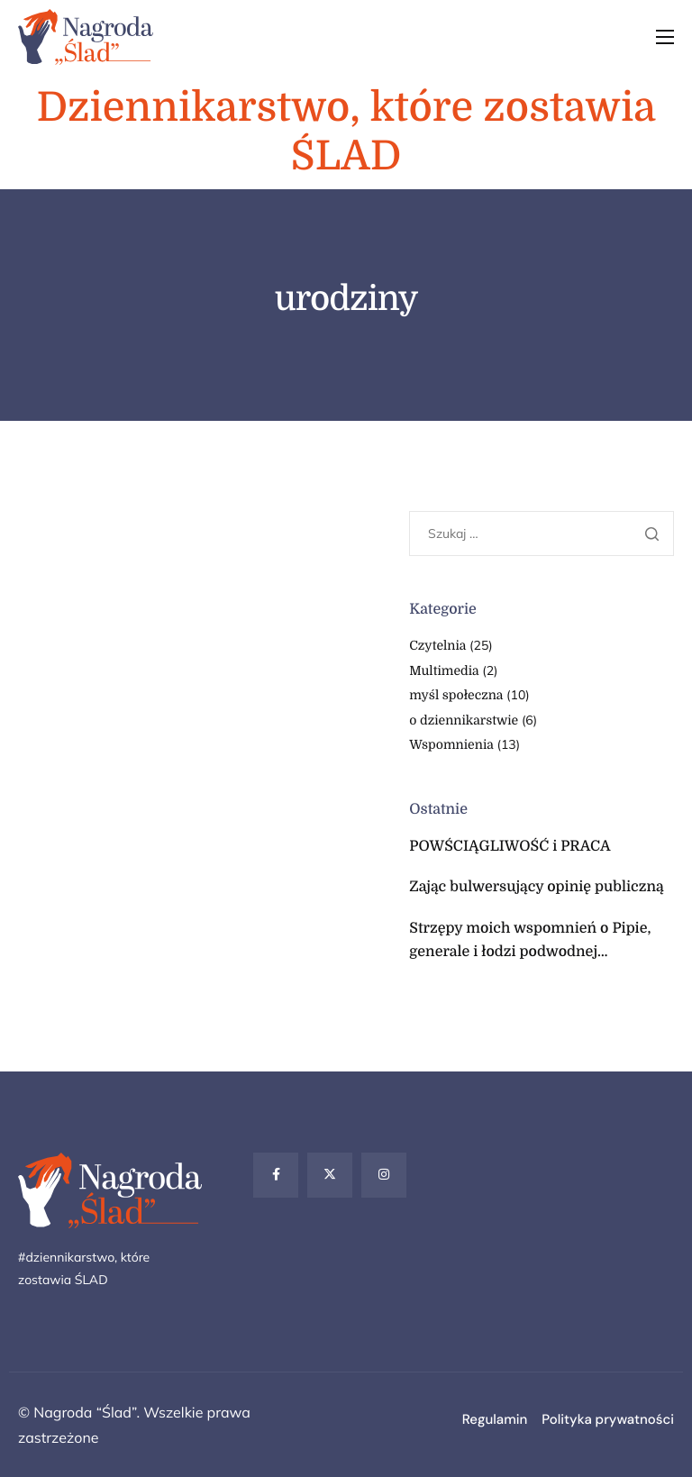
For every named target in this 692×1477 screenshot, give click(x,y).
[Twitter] (329, 1175)
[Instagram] (383, 1175)
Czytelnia (437, 646)
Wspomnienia (451, 745)
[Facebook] (275, 1175)
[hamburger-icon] (665, 37)
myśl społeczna (456, 695)
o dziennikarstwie (463, 721)
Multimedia (443, 671)
